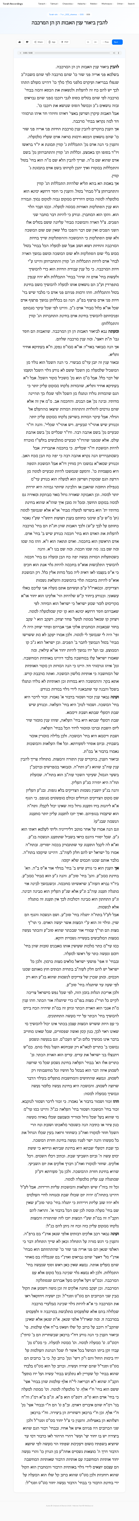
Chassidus (68, 3)
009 (88, 14)
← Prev (105, 42)
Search (131, 3)
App (51, 42)
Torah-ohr (53, 14)
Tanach (42, 3)
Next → (117, 42)
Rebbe (94, 3)
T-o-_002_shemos (69, 14)
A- (88, 42)
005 (82, 14)
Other (120, 3)
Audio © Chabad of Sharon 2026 (58, 1506)
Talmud (54, 3)
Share (38, 42)
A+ (95, 42)
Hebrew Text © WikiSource (82, 1506)
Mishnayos (107, 3)
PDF (64, 42)
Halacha (82, 3)
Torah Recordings (13, 3)
